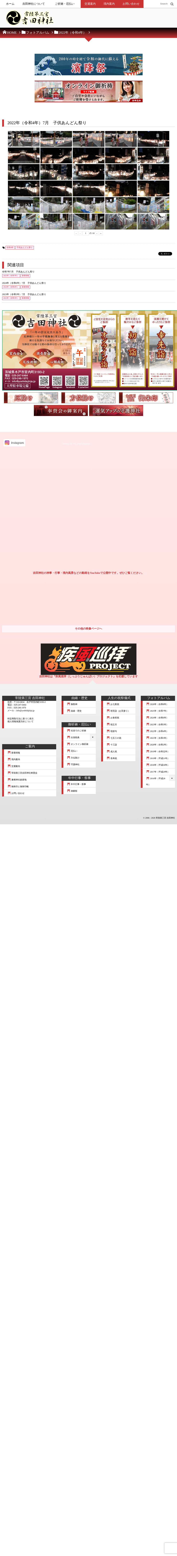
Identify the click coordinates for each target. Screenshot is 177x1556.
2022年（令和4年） (157, 731)
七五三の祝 (114, 738)
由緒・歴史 (74, 711)
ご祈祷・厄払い (65, 3)
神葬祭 (72, 791)
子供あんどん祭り (25, 248)
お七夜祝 (113, 704)
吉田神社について (33, 3)
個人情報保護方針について (21, 721)
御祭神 (72, 704)
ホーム (10, 3)
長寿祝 (112, 758)
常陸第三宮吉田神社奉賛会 (22, 773)
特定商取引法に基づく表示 (21, 718)
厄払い (72, 751)
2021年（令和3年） (157, 738)
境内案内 (109, 3)
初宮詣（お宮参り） (118, 711)
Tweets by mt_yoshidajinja (75, 443)
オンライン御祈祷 (77, 744)
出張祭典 (73, 737)
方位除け (73, 758)
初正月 (112, 724)
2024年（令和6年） (11, 287)
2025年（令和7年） (11, 276)
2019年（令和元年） (158, 751)
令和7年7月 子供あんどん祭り (18, 271)
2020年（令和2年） (157, 744)
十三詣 (112, 744)
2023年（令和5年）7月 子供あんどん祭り (24, 294)
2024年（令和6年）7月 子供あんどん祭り (24, 283)
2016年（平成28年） (155, 781)
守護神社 (73, 764)
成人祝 (112, 751)
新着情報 (25, 276)
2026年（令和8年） (157, 704)
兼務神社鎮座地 (17, 779)
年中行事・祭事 (76, 784)
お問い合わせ (131, 3)
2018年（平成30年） (158, 765)
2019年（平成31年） (158, 758)
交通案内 (90, 3)
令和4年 (10, 248)
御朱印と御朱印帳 (18, 786)
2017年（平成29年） (158, 772)
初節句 (112, 731)
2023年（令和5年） (11, 298)
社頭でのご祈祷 (76, 730)
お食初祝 (113, 717)
